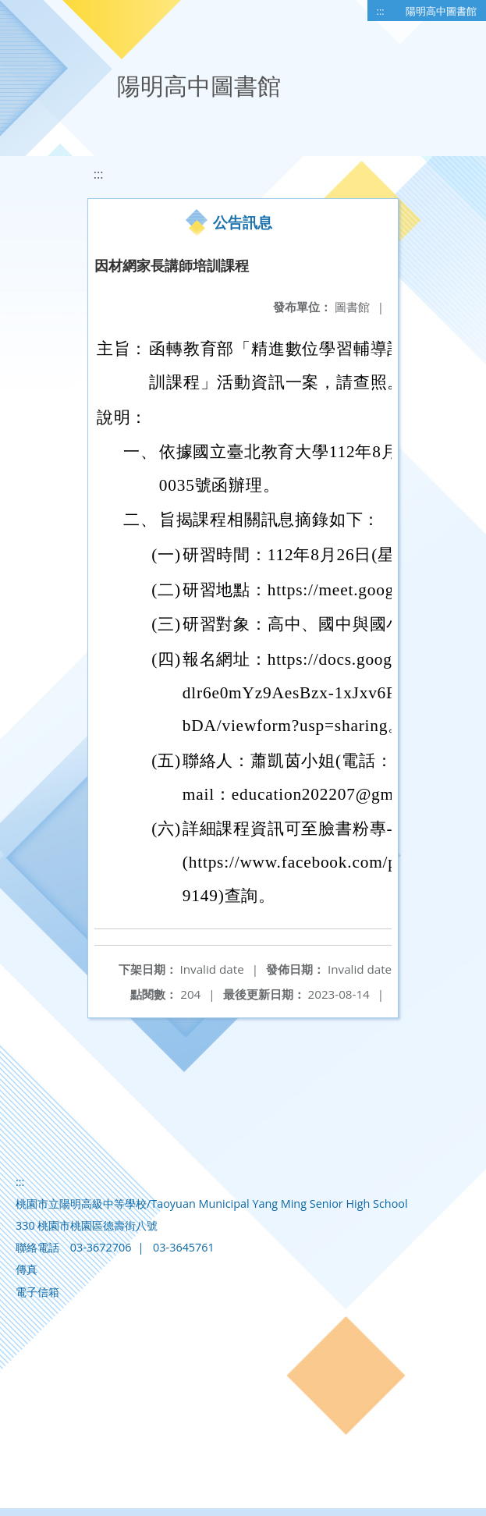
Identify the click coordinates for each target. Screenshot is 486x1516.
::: (381, 11)
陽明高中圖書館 (441, 11)
